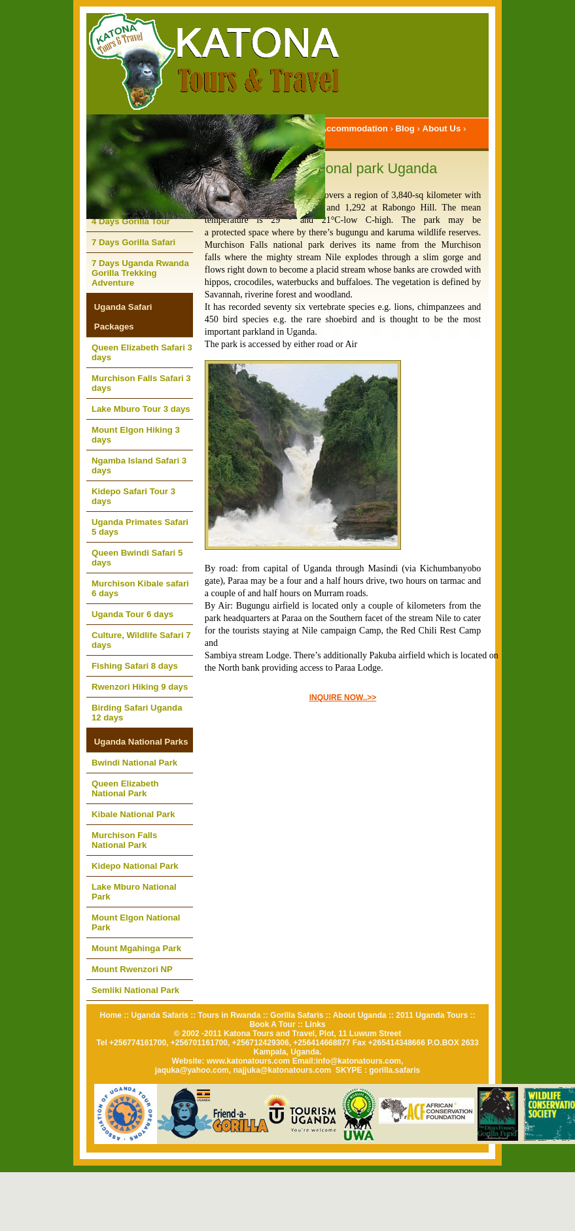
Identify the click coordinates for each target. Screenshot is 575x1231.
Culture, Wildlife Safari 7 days (141, 640)
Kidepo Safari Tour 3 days (133, 496)
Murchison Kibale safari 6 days (140, 588)
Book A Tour (272, 1024)
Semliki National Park (135, 990)
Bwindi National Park (134, 762)
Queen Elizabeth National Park (125, 788)
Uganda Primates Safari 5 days (140, 527)
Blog (405, 128)
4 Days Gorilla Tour (131, 221)
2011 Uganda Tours (432, 1015)
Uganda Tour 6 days (132, 614)
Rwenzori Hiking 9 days (140, 687)
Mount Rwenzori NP (132, 969)
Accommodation (354, 128)
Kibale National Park (133, 814)
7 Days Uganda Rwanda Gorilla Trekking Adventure (140, 273)
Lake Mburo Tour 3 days (141, 409)
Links (315, 1024)
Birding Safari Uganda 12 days (137, 712)
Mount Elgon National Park (136, 922)
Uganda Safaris (159, 1015)
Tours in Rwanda (229, 1015)
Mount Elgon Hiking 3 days (136, 435)
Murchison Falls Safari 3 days (141, 383)
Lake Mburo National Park (134, 892)
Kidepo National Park (135, 866)
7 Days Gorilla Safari (133, 242)
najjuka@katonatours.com (282, 1070)
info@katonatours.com (358, 1061)
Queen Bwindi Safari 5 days (137, 557)
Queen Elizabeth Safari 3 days (142, 352)
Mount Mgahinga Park (136, 948)
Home (111, 1015)
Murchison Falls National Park (124, 840)
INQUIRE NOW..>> (343, 697)
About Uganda (360, 1015)
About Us (442, 128)
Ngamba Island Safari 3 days (139, 465)
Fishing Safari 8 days (135, 666)
